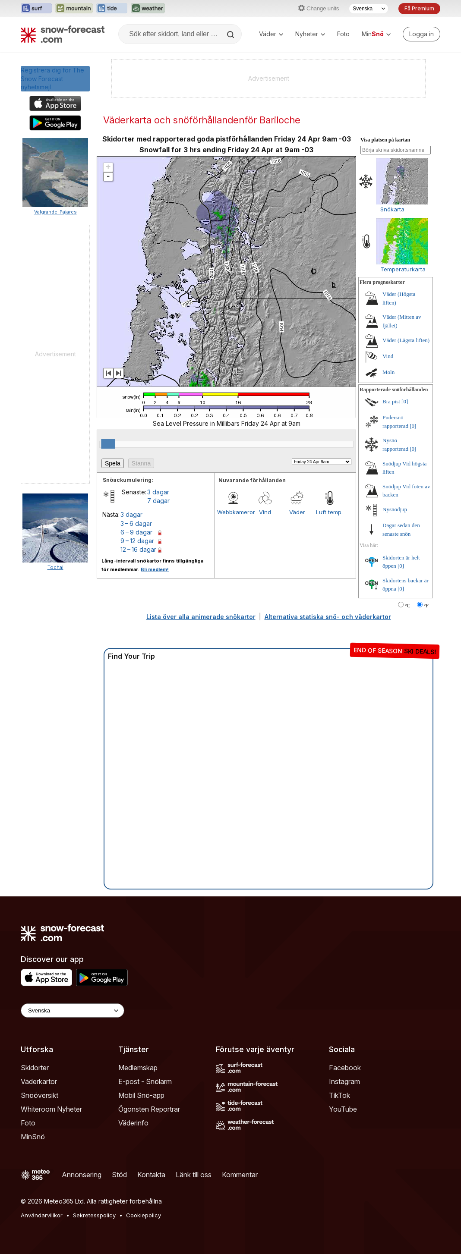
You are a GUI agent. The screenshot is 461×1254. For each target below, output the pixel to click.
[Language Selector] (72, 1010)
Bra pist (391, 401)
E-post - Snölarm (145, 1081)
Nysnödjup (394, 509)
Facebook (345, 1067)
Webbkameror (233, 512)
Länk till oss (194, 1174)
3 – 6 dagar (136, 523)
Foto (343, 34)
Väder (271, 34)
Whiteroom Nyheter (51, 1109)
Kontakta (151, 1174)
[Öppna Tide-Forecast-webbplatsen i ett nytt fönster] (111, 8)
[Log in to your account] (421, 34)
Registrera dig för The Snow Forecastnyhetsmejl (52, 78)
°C (407, 606)
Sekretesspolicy (94, 1215)
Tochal (55, 567)
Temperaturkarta (403, 269)
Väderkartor (39, 1081)
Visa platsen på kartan (385, 140)
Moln (388, 372)
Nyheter (310, 34)
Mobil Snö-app (141, 1095)
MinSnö (33, 1136)
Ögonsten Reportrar (149, 1109)
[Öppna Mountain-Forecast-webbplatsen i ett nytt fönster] (74, 8)
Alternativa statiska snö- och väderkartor (328, 616)
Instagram (344, 1081)
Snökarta (392, 209)
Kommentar (240, 1174)
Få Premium (419, 8)
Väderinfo (133, 1123)
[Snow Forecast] (62, 34)
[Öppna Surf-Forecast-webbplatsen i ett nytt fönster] (36, 8)
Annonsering (81, 1174)
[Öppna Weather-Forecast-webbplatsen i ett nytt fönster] (148, 8)
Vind (265, 512)
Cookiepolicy (143, 1215)
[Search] (231, 34)
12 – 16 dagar (138, 549)
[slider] (108, 444)
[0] (404, 401)
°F (426, 606)
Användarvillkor (42, 1215)
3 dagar (158, 492)
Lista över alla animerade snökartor (201, 616)
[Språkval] (368, 8)
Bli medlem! (155, 569)
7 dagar (158, 500)
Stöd (119, 1174)
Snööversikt (39, 1095)
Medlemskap (138, 1067)
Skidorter (35, 1067)
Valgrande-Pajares (55, 212)
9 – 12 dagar (137, 540)
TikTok (339, 1095)
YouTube (343, 1109)
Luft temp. (329, 512)
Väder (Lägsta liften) (405, 340)
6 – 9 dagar (136, 532)
